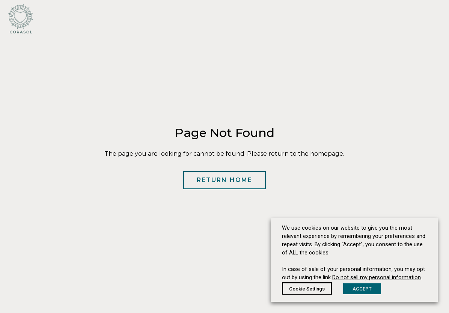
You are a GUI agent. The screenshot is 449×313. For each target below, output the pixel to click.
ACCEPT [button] (362, 289)
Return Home (224, 180)
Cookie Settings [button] (307, 289)
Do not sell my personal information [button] (376, 277)
